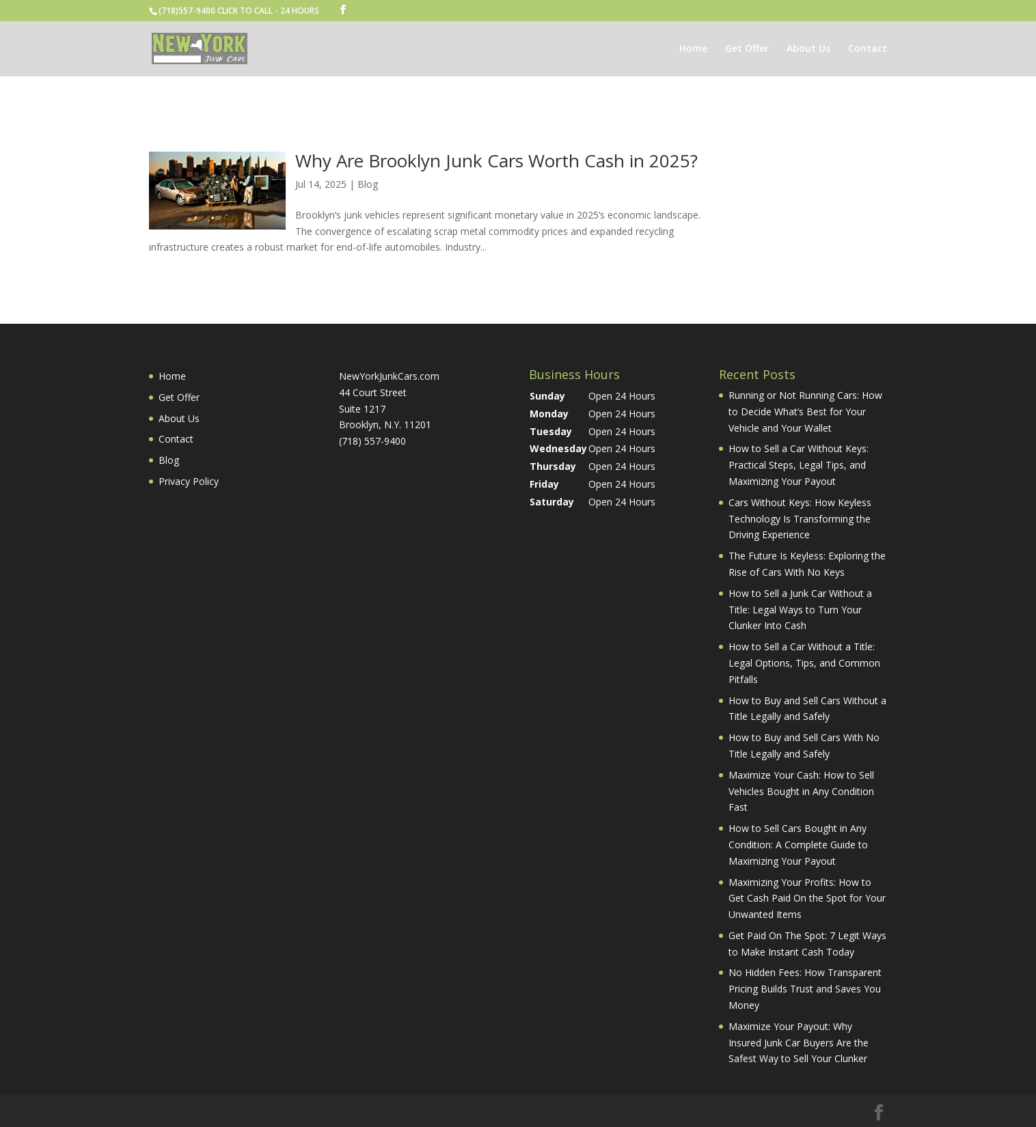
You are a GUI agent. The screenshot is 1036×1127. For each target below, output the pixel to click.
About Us (808, 49)
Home (693, 49)
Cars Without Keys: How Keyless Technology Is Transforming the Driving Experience (799, 519)
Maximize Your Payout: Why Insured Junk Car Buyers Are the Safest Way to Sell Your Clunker (798, 1043)
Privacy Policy (189, 481)
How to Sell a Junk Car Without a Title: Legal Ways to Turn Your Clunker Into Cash (800, 609)
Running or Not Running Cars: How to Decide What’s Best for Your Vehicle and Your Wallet (805, 411)
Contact (867, 49)
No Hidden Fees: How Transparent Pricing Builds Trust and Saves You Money (805, 989)
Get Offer (747, 49)
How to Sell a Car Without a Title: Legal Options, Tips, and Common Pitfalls (804, 663)
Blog (367, 184)
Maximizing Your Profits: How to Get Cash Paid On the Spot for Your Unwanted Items (807, 898)
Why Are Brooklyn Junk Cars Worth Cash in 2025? (496, 160)
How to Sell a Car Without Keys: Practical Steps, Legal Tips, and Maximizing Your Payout (798, 465)
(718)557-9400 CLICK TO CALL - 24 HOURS (239, 10)
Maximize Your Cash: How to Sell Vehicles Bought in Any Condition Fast (801, 791)
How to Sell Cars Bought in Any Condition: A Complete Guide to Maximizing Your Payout (798, 844)
